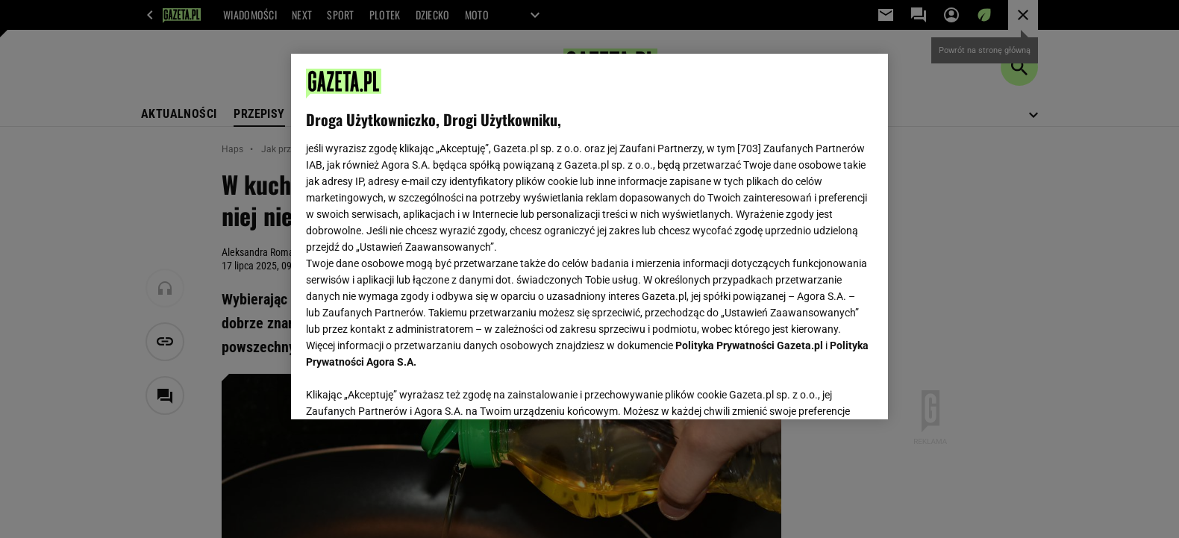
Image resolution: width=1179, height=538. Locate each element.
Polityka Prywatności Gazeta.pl (749, 345)
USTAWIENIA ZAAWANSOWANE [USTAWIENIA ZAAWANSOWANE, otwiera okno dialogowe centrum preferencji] (403, 389)
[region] (589, 236)
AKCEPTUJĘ (823, 390)
